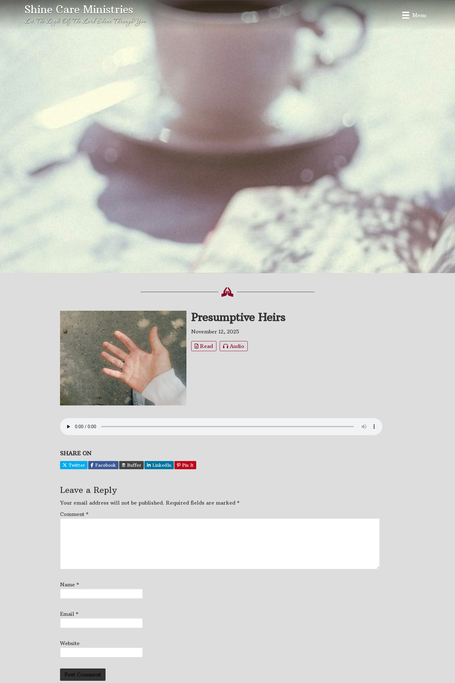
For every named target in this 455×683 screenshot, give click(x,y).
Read (204, 346)
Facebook (103, 465)
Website (70, 643)
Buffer (131, 465)
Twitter (74, 465)
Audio (233, 346)
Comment (74, 514)
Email (69, 614)
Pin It (185, 465)
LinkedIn (159, 465)
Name (69, 584)
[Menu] (414, 15)
